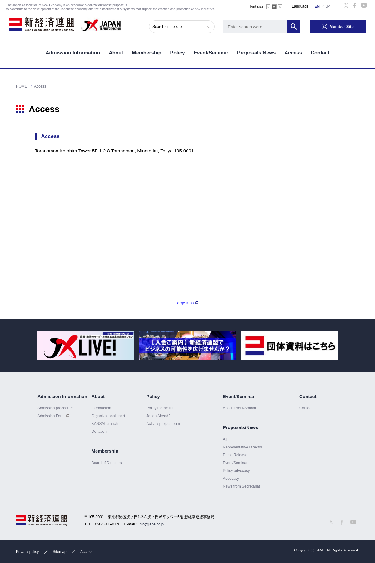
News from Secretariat (241, 486)
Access (293, 52)
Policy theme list (159, 408)
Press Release (235, 455)
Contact (320, 52)
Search (294, 26)
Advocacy (231, 478)
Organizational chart (108, 416)
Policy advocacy (236, 470)
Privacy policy (27, 552)
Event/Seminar (211, 52)
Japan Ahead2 (158, 416)
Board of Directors (107, 463)
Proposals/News (256, 52)
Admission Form (51, 416)
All (225, 439)
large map (185, 303)
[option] (85, 345)
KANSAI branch (105, 424)
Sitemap (60, 552)
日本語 (328, 6)
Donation (99, 431)
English (317, 6)
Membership (146, 52)
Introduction (101, 408)
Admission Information (73, 52)
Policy (177, 52)
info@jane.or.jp (151, 524)
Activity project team (163, 424)
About (116, 52)
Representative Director (242, 447)
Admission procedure (55, 408)
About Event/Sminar (239, 408)
